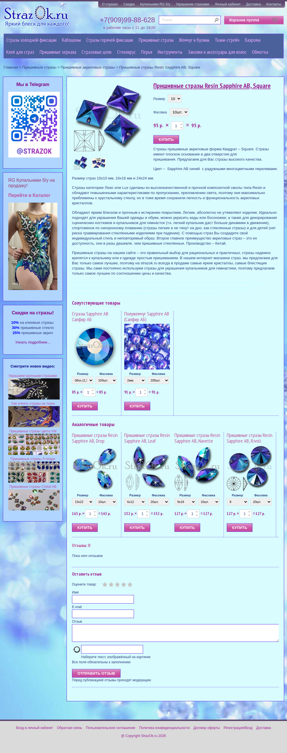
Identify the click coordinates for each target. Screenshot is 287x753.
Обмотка (260, 52)
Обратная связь (69, 731)
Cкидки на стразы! (33, 312)
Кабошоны (71, 40)
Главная (11, 67)
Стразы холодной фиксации (31, 40)
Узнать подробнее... (33, 342)
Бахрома (252, 40)
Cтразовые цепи (96, 52)
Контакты (273, 4)
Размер (159, 99)
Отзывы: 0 (81, 545)
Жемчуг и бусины (194, 40)
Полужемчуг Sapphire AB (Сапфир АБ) (146, 316)
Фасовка (160, 112)
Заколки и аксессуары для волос (217, 52)
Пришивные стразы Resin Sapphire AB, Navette (197, 438)
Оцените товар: (84, 584)
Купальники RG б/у (155, 4)
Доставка (253, 4)
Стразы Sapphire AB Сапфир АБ (90, 316)
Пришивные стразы (156, 40)
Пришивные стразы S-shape (33, 459)
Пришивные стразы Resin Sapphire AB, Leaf (147, 438)
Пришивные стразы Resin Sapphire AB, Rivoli (249, 438)
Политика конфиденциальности (164, 731)
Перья (146, 52)
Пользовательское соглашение (110, 731)
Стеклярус (126, 52)
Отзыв (77, 622)
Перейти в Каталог (29, 195)
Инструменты (170, 52)
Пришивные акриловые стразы (88, 67)
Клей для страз (20, 52)
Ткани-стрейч (227, 40)
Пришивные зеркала (58, 52)
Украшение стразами (192, 4)
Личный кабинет (227, 4)
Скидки (129, 4)
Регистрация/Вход (238, 731)
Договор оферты (207, 731)
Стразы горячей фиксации (109, 40)
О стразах (110, 4)
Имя (75, 592)
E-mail (77, 607)
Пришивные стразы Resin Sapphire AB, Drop (95, 438)
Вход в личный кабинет (34, 731)
